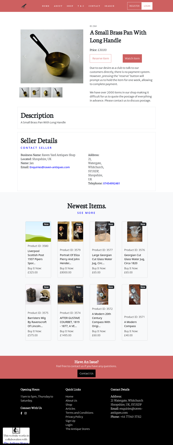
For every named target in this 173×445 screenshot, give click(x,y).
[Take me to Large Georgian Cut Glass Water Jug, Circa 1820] (102, 249)
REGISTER (134, 6)
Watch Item (132, 58)
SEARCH (110, 6)
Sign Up (70, 420)
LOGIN (147, 6)
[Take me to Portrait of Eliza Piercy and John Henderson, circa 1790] (70, 249)
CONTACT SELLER (36, 148)
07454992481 (111, 183)
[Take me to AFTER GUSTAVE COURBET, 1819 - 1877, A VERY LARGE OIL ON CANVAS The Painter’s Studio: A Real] (70, 312)
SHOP (70, 6)
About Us (71, 400)
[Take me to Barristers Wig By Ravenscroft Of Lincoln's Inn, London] (38, 312)
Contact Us (87, 373)
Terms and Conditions (79, 412)
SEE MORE (86, 213)
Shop (69, 404)
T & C (81, 6)
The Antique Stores (78, 429)
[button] (25, 56)
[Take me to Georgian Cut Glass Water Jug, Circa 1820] (135, 249)
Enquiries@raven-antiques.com (50, 167)
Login (69, 425)
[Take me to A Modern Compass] (135, 312)
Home (69, 396)
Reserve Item (100, 58)
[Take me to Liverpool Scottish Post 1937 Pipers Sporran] (38, 249)
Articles (70, 408)
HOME (46, 6)
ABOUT (58, 6)
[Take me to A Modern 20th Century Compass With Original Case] (102, 312)
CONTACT (94, 6)
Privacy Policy (74, 416)
